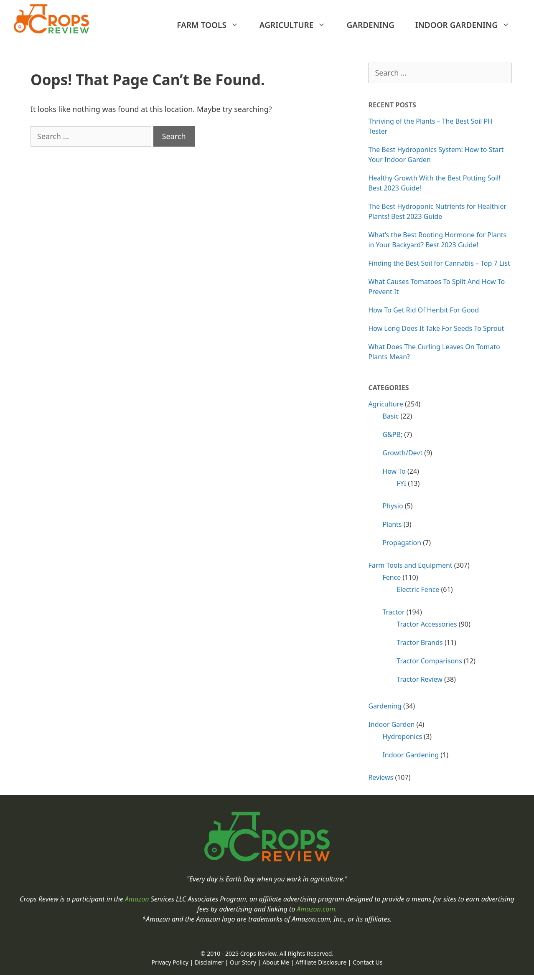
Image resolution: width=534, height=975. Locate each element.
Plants (392, 524)
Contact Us (367, 962)
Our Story (243, 962)
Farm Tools (212, 25)
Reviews (380, 777)
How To (393, 471)
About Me (275, 962)
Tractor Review (419, 679)
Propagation (401, 542)
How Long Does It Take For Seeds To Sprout (436, 328)
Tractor (393, 612)
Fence (391, 577)
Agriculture (296, 25)
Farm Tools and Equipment (410, 565)
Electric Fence (418, 589)
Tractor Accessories (427, 624)
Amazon (138, 899)
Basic (390, 416)
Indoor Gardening (466, 25)
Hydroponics (402, 736)
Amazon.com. (317, 909)
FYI (401, 483)
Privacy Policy (170, 962)
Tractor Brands (419, 642)
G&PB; (392, 434)
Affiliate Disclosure (320, 962)
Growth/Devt (402, 452)
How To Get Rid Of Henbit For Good (423, 310)
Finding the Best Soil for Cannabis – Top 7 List (439, 263)
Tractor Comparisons (429, 660)
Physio (392, 505)
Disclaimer (209, 962)
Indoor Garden (391, 724)
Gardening (370, 25)
